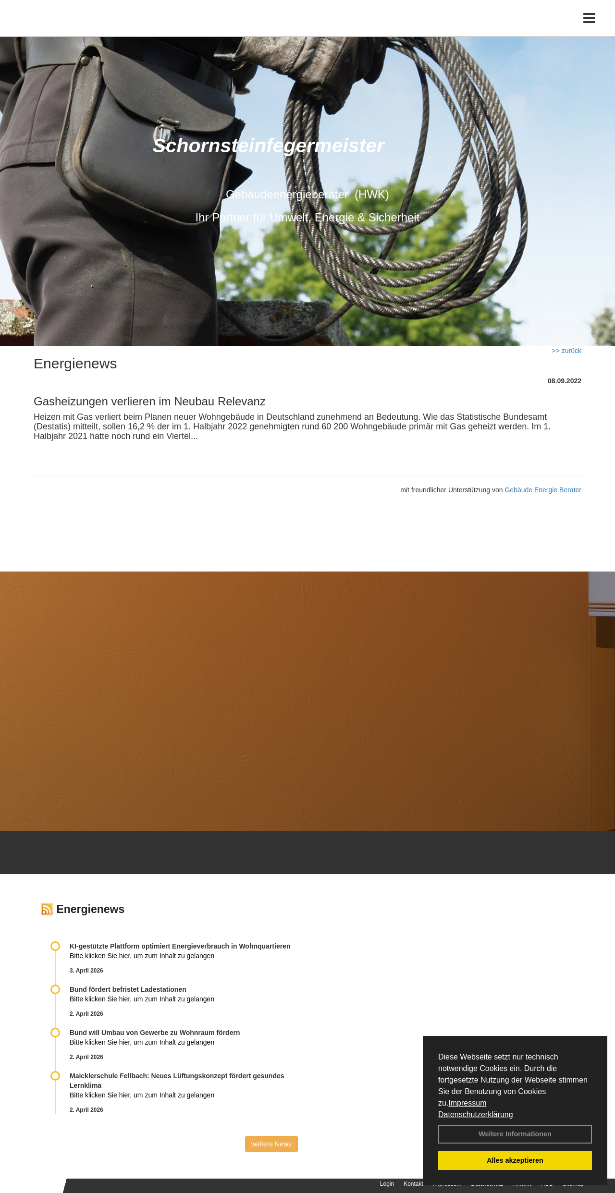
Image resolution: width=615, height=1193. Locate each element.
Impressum (467, 1103)
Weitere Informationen (515, 1134)
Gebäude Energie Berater (542, 490)
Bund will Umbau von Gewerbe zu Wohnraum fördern (155, 1032)
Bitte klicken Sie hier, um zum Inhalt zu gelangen (142, 956)
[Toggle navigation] (589, 27)
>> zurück (566, 350)
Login (387, 1184)
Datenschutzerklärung (475, 1114)
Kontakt (413, 1184)
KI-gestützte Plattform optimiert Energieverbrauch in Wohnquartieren (180, 946)
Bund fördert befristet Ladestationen (128, 989)
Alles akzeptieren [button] (515, 1160)
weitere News (271, 1144)
